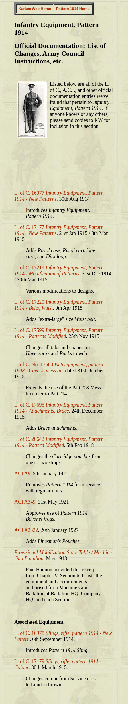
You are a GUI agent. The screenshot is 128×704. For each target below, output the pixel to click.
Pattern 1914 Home (73, 9)
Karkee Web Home (35, 9)
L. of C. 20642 (58, 442)
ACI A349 (25, 502)
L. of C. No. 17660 (58, 367)
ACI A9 (22, 473)
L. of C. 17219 (58, 271)
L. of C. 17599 (58, 333)
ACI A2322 (26, 530)
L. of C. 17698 (58, 408)
